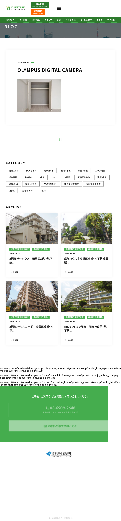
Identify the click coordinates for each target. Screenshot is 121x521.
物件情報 (36, 20)
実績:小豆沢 (31, 184)
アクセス (111, 20)
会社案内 (10, 20)
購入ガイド (31, 171)
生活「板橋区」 (50, 184)
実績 (59, 20)
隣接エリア (14, 171)
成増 (42, 177)
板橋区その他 (84, 177)
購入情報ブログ (71, 184)
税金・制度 (83, 171)
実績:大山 (13, 184)
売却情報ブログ (93, 184)
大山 (54, 177)
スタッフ (48, 20)
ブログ (100, 20)
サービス (23, 20)
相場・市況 (66, 171)
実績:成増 (101, 177)
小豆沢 (67, 177)
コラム (12, 191)
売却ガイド (49, 171)
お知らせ (29, 177)
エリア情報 (100, 171)
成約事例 (13, 177)
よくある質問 (86, 20)
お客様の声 (70, 20)
